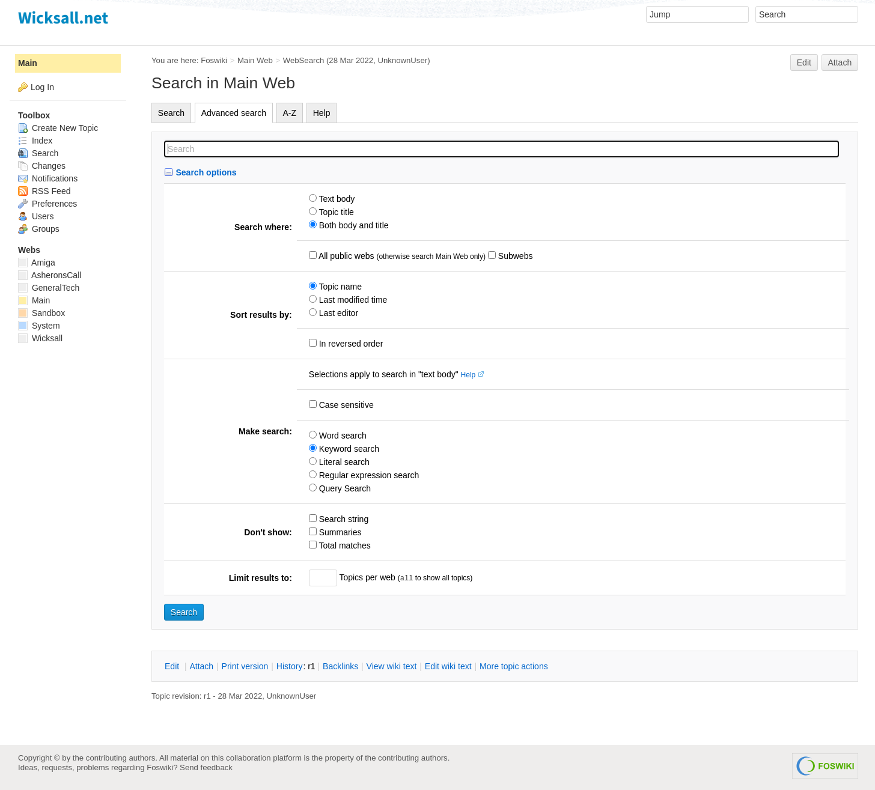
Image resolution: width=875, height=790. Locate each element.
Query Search (344, 488)
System (39, 325)
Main (27, 63)
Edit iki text (448, 666)
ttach (201, 666)
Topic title (335, 212)
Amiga (36, 262)
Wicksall (40, 338)
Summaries (339, 532)
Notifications (48, 178)
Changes (42, 166)
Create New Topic (58, 128)
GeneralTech (48, 288)
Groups (38, 229)
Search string (342, 519)
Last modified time (352, 300)
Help (322, 113)
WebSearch (304, 60)
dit (173, 666)
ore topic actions (514, 666)
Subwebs (514, 256)
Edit (804, 62)
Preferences (47, 203)
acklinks (340, 666)
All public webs (345, 256)
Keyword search (348, 449)
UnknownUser (403, 60)
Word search (342, 435)
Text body (336, 199)
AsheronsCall (49, 275)
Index (35, 140)
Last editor (337, 313)
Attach (840, 62)
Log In (42, 87)
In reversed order (350, 343)
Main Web (255, 60)
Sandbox (41, 313)
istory (289, 666)
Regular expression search (368, 475)
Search (171, 113)
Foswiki (214, 60)
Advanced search (233, 113)
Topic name (339, 286)
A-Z (290, 113)
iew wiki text (392, 666)
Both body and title (353, 225)
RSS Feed (44, 191)
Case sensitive (345, 405)
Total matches (344, 545)
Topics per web (367, 577)
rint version (245, 666)
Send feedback (206, 767)
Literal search (343, 462)
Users (35, 216)
